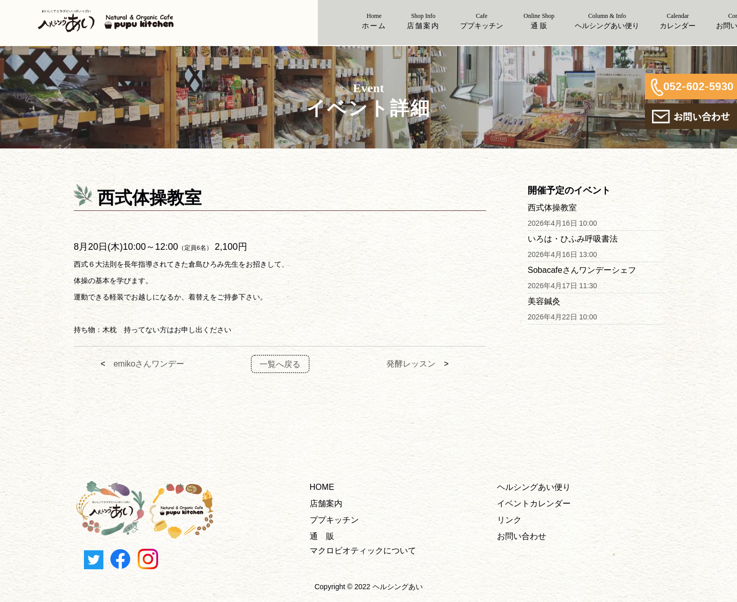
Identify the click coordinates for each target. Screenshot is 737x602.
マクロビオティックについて (363, 550)
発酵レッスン (411, 363)
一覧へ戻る (279, 363)
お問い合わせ (521, 536)
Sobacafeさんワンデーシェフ (582, 270)
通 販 (322, 536)
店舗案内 (326, 503)
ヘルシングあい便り (534, 487)
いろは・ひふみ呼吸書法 (573, 238)
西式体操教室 (552, 207)
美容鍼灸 (544, 301)
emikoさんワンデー (149, 363)
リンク (509, 519)
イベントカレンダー (534, 503)
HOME (322, 487)
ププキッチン (334, 519)
